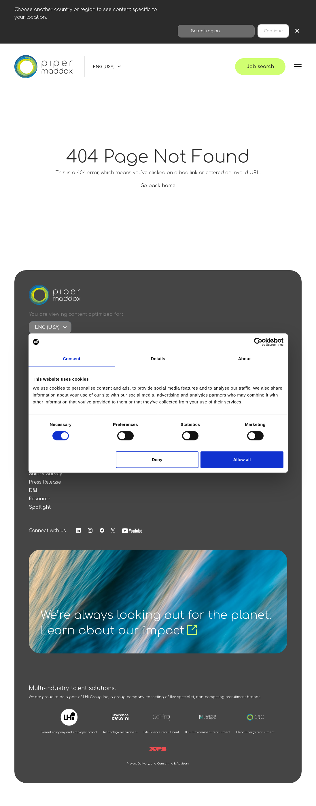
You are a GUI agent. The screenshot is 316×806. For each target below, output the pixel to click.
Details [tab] (158, 358)
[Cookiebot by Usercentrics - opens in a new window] (258, 342)
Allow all (242, 459)
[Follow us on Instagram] (90, 531)
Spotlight (40, 507)
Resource (39, 498)
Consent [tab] (71, 358)
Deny (157, 459)
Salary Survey (45, 473)
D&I (33, 490)
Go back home (158, 185)
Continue (273, 31)
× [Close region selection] (297, 31)
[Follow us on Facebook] (102, 531)
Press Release (45, 482)
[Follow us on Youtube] (132, 530)
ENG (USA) (104, 67)
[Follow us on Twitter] (113, 530)
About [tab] (244, 358)
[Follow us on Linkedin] (78, 531)
